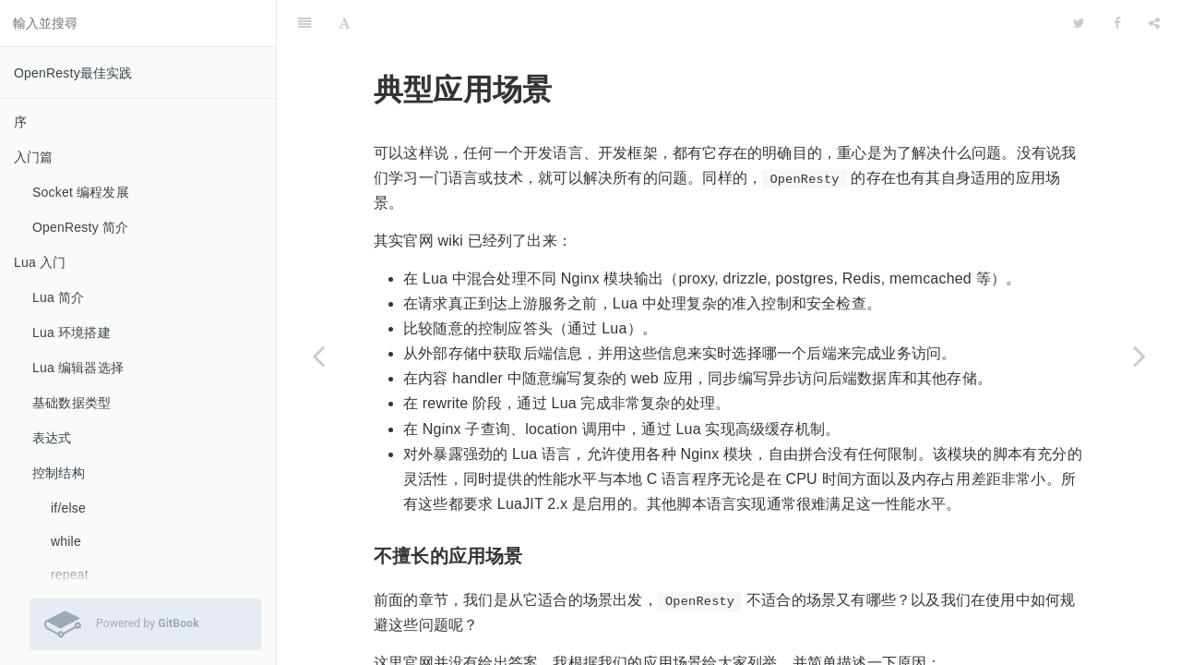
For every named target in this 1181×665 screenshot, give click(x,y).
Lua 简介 (58, 297)
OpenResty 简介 (80, 227)
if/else (68, 508)
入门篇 (34, 157)
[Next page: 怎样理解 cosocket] (1139, 355)
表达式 (52, 437)
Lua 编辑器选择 (78, 367)
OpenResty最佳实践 (73, 73)
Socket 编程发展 (80, 192)
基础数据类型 (71, 402)
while (66, 541)
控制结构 (58, 473)
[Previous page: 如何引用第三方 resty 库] (318, 355)
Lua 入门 (40, 262)
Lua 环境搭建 (71, 332)
